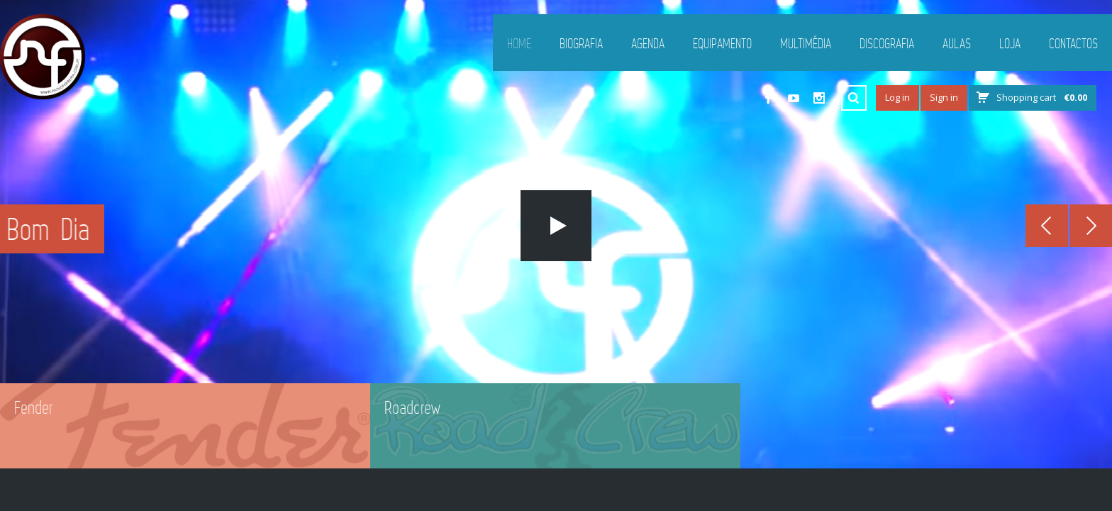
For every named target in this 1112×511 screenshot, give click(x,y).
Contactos (1073, 43)
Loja (1010, 43)
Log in (897, 97)
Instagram (819, 98)
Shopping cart (1041, 97)
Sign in (944, 97)
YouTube (793, 98)
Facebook (768, 98)
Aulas (957, 43)
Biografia (581, 43)
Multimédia (805, 43)
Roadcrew (412, 407)
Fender (33, 407)
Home (519, 43)
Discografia (887, 43)
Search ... (854, 98)
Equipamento (722, 43)
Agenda (648, 43)
